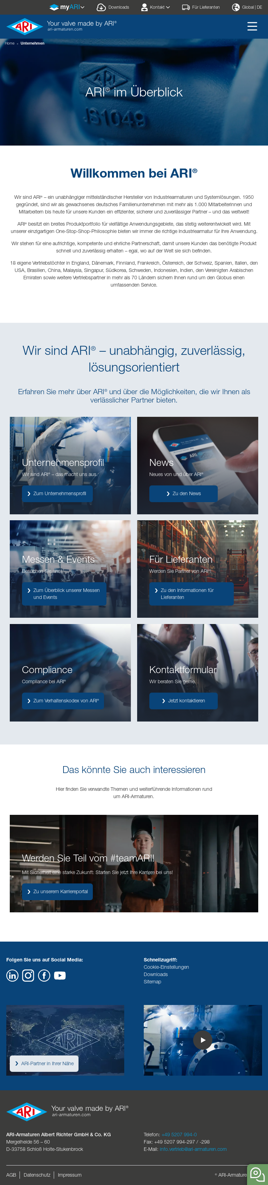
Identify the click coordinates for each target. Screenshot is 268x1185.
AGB (11, 1175)
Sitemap (152, 981)
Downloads (156, 974)
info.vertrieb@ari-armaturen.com (193, 1149)
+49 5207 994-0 (179, 1134)
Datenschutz (37, 1175)
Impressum (70, 1175)
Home (9, 43)
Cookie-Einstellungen (166, 967)
